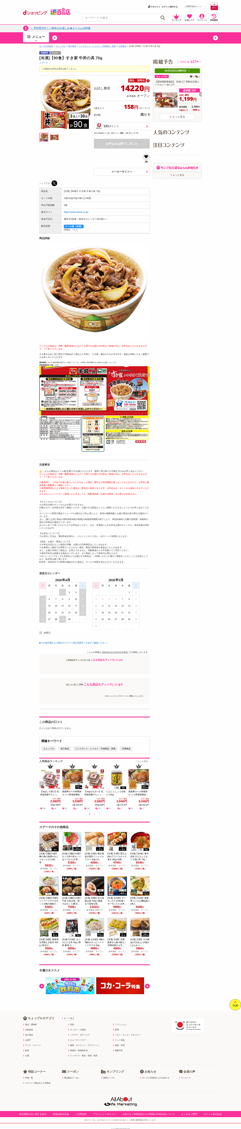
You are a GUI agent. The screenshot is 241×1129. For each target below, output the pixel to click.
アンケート (185, 1078)
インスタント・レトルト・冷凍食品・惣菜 (97, 46)
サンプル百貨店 (46, 46)
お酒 (26, 1056)
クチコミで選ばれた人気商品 (37, 1083)
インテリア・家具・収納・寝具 (82, 1056)
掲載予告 (118, 1050)
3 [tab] (99, 814)
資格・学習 (119, 1045)
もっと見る (143, 761)
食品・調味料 (30, 1024)
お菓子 (27, 1040)
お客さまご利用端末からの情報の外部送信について (148, 1114)
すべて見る (68, 1018)
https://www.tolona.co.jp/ (76, 212)
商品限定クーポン (71, 1078)
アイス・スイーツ (32, 1045)
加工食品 (72, 46)
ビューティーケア (77, 1040)
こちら (74, 229)
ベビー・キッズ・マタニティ (126, 1035)
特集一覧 (28, 1078)
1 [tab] (89, 814)
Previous (43, 788)
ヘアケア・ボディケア (79, 1035)
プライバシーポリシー (104, 1114)
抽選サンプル (108, 1078)
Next (148, 788)
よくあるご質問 (189, 1114)
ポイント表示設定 (213, 1114)
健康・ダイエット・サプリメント (83, 1045)
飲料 (26, 1050)
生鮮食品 (28, 1030)
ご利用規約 (81, 1114)
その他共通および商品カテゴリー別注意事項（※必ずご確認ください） (75, 643)
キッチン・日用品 (77, 1030)
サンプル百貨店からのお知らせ (154, 1078)
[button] (54, 37)
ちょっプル (60, 46)
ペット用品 (119, 1040)
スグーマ (43, 63)
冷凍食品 (122, 46)
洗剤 (71, 1024)
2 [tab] (94, 814)
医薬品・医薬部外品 (78, 1050)
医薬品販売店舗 (61, 1114)
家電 (116, 1030)
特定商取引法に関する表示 (32, 1114)
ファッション (120, 1024)
